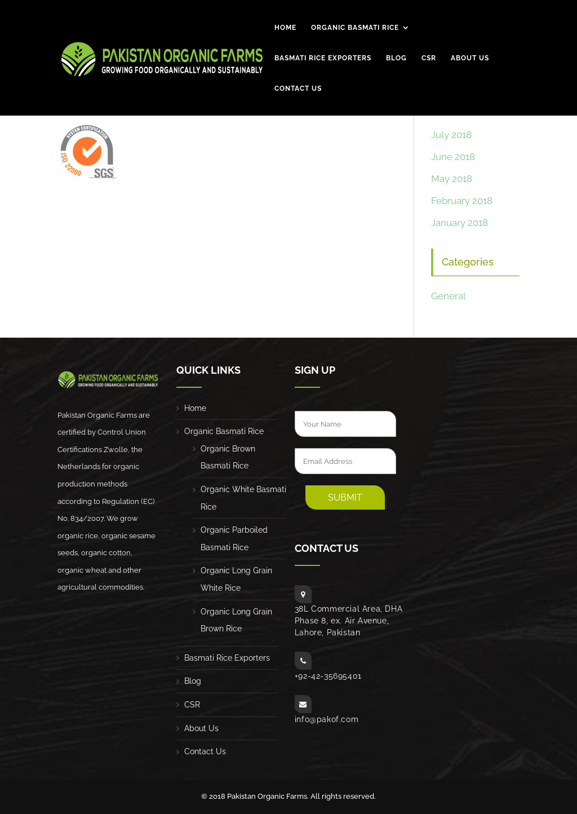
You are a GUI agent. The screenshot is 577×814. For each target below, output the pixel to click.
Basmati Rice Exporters (322, 58)
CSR (428, 58)
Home (285, 28)
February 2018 (461, 200)
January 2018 (459, 222)
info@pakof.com (326, 719)
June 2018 (453, 156)
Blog (396, 58)
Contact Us (298, 88)
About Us (470, 58)
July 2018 (451, 134)
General (448, 296)
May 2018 (451, 178)
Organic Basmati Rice (355, 28)
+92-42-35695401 (328, 675)
